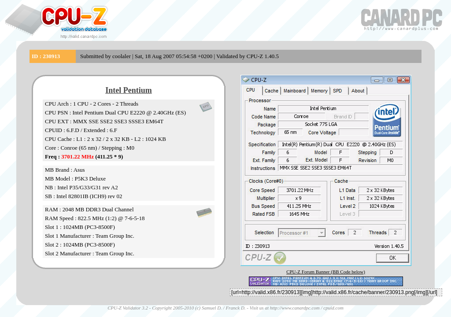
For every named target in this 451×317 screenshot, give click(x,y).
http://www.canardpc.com (295, 307)
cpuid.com (333, 307)
